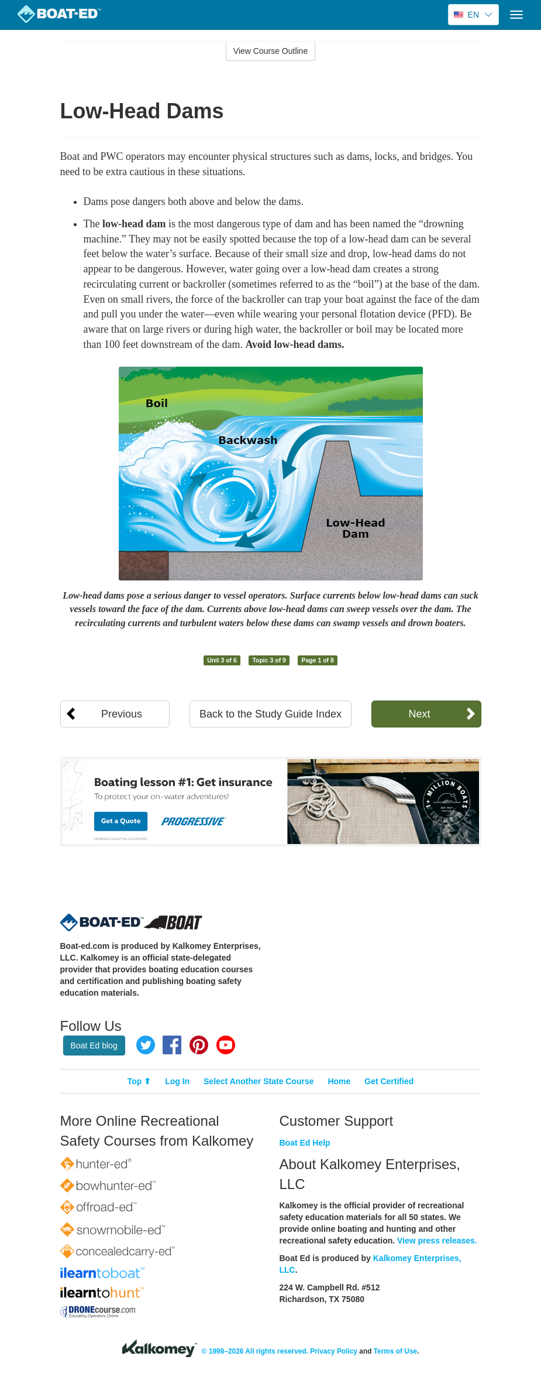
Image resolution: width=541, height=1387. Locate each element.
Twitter (145, 1045)
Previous (121, 714)
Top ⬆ (139, 1081)
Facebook (172, 1045)
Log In (177, 1081)
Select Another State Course (259, 1081)
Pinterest (198, 1045)
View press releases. (437, 1240)
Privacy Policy (333, 1351)
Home (339, 1081)
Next (419, 714)
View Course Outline (270, 51)
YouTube (225, 1045)
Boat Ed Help (305, 1142)
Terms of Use (395, 1351)
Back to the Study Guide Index (270, 714)
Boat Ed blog (94, 1045)
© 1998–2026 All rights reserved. (255, 1351)
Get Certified (388, 1081)
